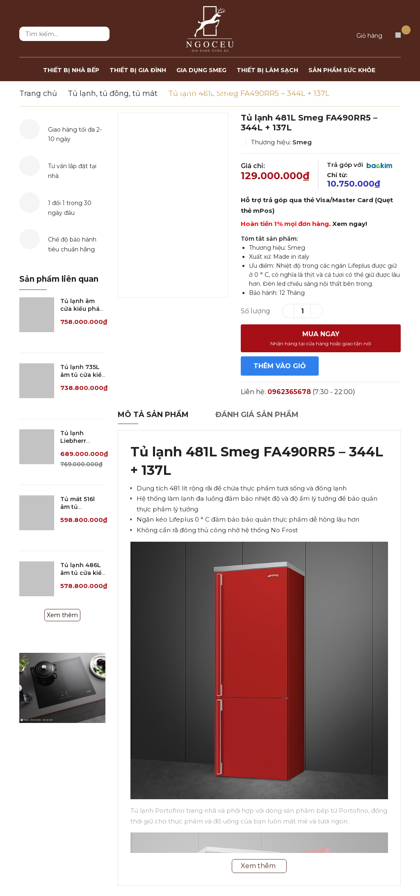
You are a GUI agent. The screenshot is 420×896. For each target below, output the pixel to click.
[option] (173, 205)
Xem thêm (62, 615)
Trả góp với (359, 165)
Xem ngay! (349, 224)
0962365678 (289, 392)
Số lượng (255, 311)
